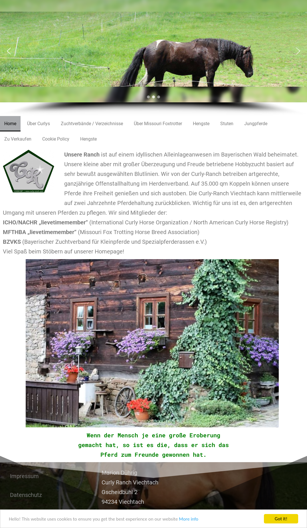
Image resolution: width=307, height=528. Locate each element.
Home (10, 123)
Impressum (24, 476)
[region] (153, 58)
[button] (8, 51)
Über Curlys (38, 123)
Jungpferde (255, 123)
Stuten (226, 123)
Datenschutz (26, 495)
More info (188, 519)
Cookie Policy (55, 139)
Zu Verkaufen (17, 139)
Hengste (201, 123)
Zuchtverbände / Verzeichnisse (92, 123)
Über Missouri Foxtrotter (158, 123)
